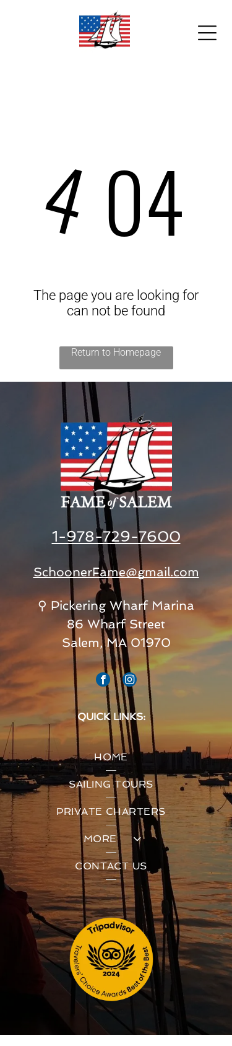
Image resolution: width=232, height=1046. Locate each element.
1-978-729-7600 (116, 536)
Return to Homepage (116, 352)
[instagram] (129, 681)
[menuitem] (111, 757)
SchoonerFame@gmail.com (116, 572)
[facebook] (103, 681)
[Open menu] (207, 33)
